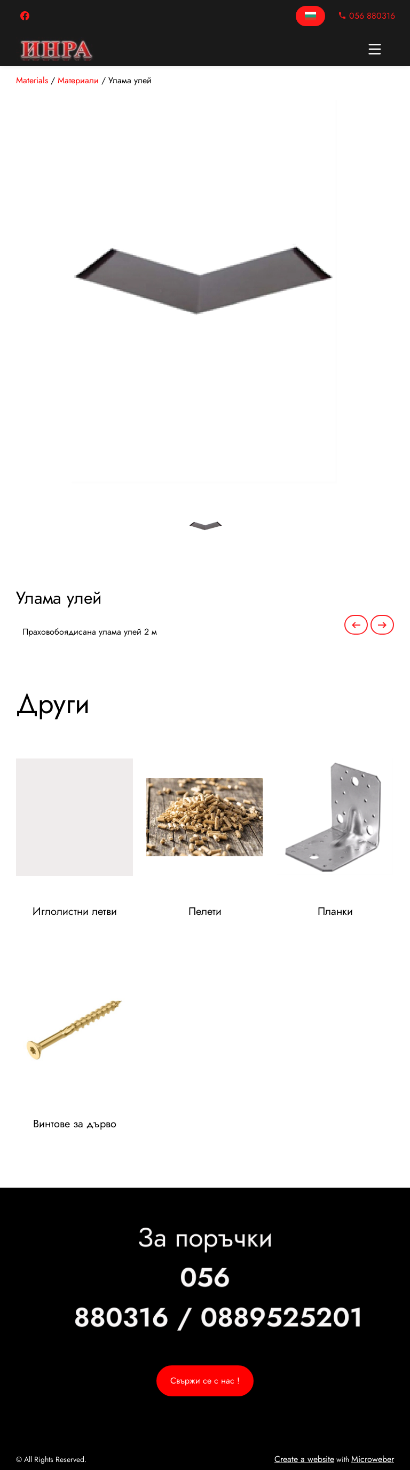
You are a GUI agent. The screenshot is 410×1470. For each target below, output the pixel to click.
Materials (32, 80)
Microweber (372, 1459)
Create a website (304, 1459)
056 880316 (366, 16)
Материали (78, 80)
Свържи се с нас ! (205, 1380)
